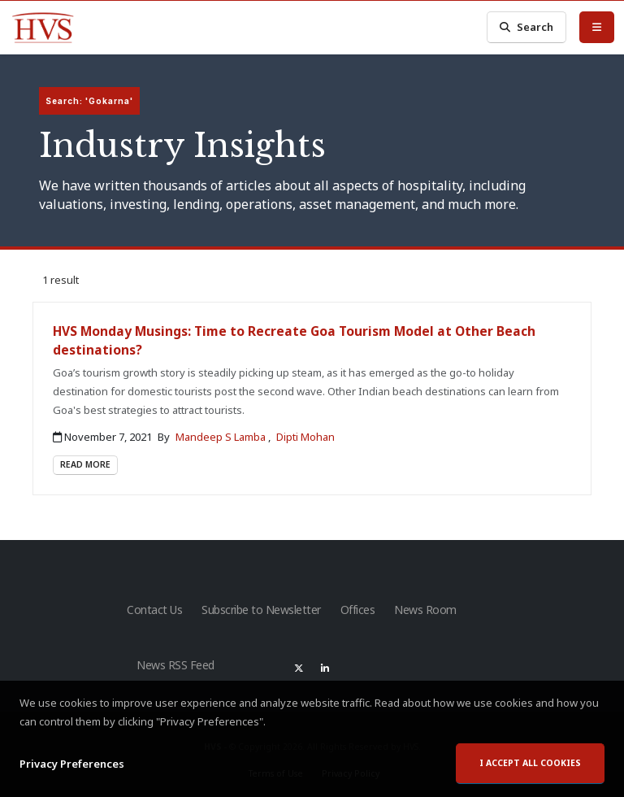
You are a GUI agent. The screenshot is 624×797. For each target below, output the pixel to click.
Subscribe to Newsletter (261, 609)
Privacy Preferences (72, 764)
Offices (357, 609)
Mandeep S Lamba (222, 436)
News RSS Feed (175, 665)
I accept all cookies (530, 763)
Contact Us (154, 609)
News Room (425, 609)
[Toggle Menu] (596, 26)
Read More (85, 464)
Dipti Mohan (305, 436)
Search (526, 27)
